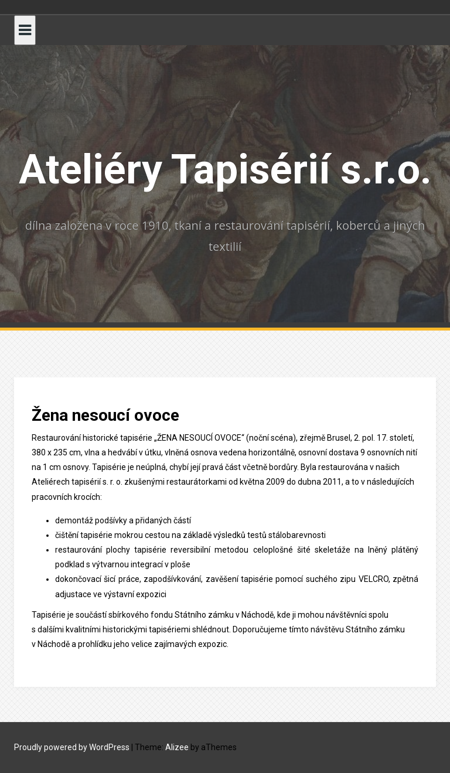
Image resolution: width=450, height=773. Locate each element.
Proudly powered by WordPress (71, 747)
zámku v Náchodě (241, 614)
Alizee (177, 747)
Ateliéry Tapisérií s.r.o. (225, 169)
